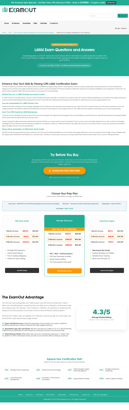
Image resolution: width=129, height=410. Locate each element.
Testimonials (73, 395)
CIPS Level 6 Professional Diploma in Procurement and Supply (34, 33)
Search (122, 15)
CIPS (10, 33)
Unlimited (43, 23)
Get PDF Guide (22, 270)
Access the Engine (107, 270)
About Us (29, 395)
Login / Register (121, 28)
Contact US (86, 395)
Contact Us (54, 23)
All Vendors (15, 23)
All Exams (39, 395)
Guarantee (26, 23)
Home (6, 23)
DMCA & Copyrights (100, 395)
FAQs (35, 23)
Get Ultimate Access (64, 271)
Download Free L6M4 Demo (64, 171)
